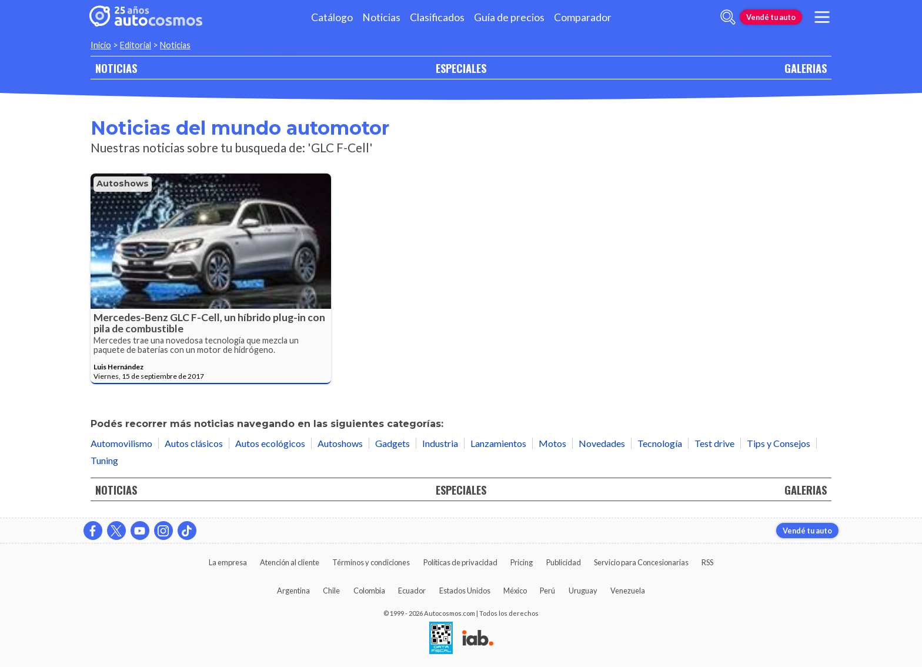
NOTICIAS (116, 68)
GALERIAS (805, 68)
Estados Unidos (464, 590)
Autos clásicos (194, 443)
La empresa (228, 562)
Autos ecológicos (270, 443)
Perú (547, 590)
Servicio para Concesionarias (641, 562)
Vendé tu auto (771, 17)
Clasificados (437, 17)
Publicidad (563, 562)
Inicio (101, 45)
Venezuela (627, 590)
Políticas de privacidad (460, 562)
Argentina (293, 590)
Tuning (104, 460)
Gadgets (392, 443)
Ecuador (412, 590)
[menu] (822, 17)
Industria (440, 443)
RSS (707, 562)
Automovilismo (121, 443)
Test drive (714, 443)
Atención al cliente (289, 562)
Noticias (381, 17)
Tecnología (659, 443)
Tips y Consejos (778, 443)
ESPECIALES (461, 68)
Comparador (583, 17)
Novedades (602, 443)
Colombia (369, 590)
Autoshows (122, 183)
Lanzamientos (498, 443)
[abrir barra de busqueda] (728, 17)
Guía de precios (509, 17)
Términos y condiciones (371, 562)
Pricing (521, 562)
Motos (552, 443)
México (515, 590)
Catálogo (332, 17)
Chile (331, 590)
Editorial (135, 45)
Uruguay (583, 590)
